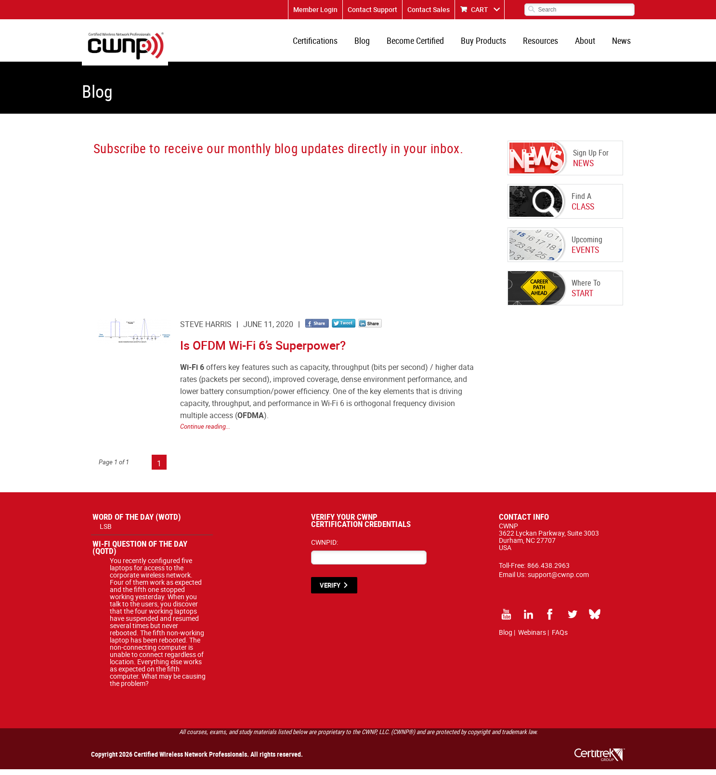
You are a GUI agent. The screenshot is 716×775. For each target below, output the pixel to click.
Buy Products (490, 43)
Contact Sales (428, 9)
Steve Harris (206, 330)
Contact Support (372, 9)
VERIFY (330, 591)
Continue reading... (205, 432)
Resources (545, 43)
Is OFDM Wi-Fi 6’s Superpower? (263, 351)
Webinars (532, 638)
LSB (106, 532)
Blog (372, 43)
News (622, 43)
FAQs (560, 638)
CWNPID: (324, 547)
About (588, 43)
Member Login (315, 9)
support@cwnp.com (558, 580)
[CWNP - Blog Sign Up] (282, 233)
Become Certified (424, 43)
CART (479, 9)
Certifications (327, 43)
